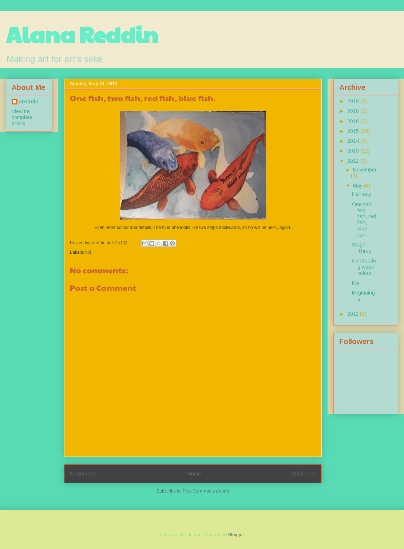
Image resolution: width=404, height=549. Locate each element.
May (358, 186)
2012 (353, 161)
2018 (353, 111)
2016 (353, 121)
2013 (353, 151)
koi (88, 252)
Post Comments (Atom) (206, 491)
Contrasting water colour (364, 267)
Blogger (235, 534)
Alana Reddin (82, 34)
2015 (353, 131)
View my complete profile (22, 117)
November (365, 170)
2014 (353, 141)
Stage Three (362, 248)
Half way (361, 194)
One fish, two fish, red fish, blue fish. (364, 219)
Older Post (303, 474)
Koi (355, 283)
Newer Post (83, 474)
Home (194, 474)
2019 (353, 101)
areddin (29, 101)
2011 (353, 314)
